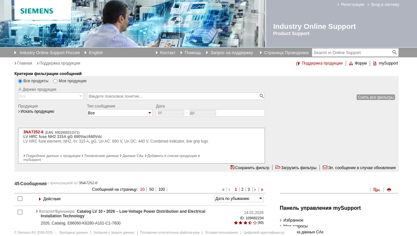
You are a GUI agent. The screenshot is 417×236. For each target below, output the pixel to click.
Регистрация (352, 4)
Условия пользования (221, 232)
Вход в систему (385, 4)
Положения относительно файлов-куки (170, 232)
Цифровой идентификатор (264, 232)
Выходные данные (73, 232)
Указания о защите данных (114, 232)
